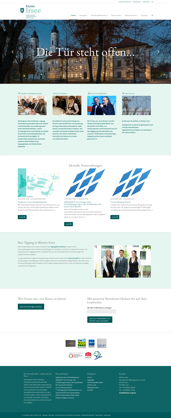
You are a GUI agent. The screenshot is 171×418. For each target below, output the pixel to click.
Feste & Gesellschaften (99, 15)
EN (152, 2)
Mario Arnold (73, 258)
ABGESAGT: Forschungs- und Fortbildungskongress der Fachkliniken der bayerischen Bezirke (83, 204)
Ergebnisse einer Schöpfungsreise (32, 202)
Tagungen (83, 15)
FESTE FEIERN (61, 94)
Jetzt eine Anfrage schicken (31, 306)
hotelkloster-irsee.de (127, 393)
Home (73, 15)
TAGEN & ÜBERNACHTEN (31, 94)
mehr (22, 217)
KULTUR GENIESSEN (98, 94)
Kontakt (144, 15)
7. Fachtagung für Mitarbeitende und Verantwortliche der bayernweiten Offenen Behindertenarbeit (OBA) (68, 392)
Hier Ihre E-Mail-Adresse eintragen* (99, 308)
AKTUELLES (130, 94)
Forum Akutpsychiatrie (120, 202)
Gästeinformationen (125, 2)
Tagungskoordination (58, 247)
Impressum (146, 2)
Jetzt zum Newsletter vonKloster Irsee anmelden (100, 319)
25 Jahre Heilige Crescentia (65, 398)
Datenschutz (137, 2)
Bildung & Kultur (131, 15)
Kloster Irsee (116, 15)
